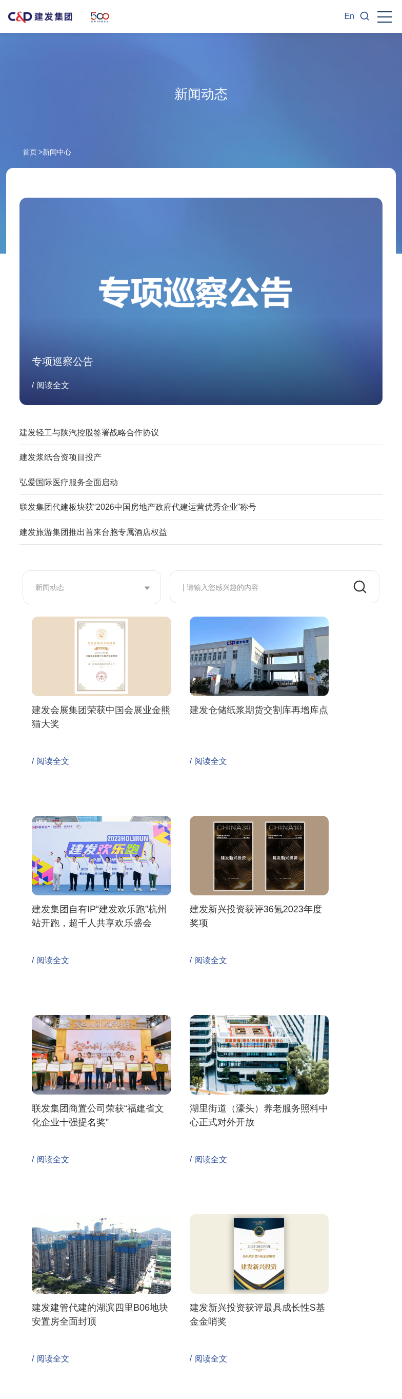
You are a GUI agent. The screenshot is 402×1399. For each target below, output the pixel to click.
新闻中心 (57, 152)
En (349, 16)
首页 (30, 152)
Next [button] (389, 1298)
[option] (81, 1295)
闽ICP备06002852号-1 (129, 1387)
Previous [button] (13, 1298)
